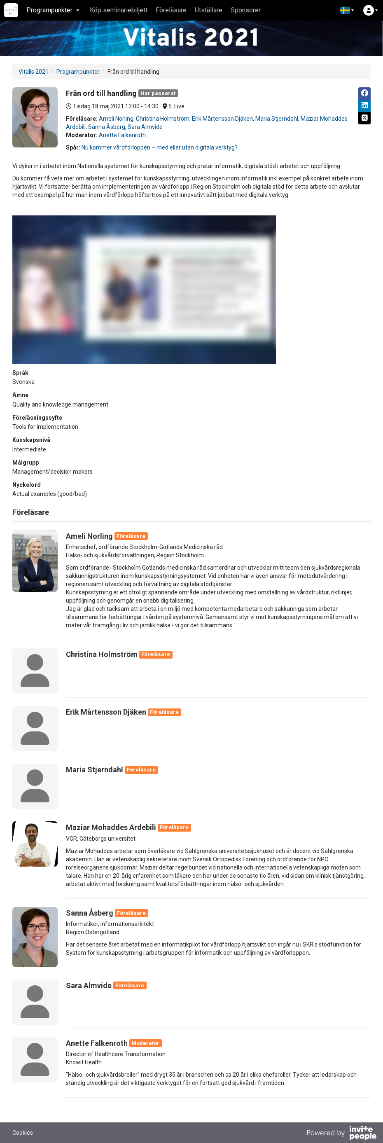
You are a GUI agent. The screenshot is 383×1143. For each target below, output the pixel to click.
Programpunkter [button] (52, 10)
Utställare (208, 10)
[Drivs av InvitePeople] (341, 1134)
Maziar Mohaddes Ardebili (111, 827)
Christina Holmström (162, 118)
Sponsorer (246, 10)
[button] (347, 10)
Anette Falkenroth (122, 135)
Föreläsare (171, 10)
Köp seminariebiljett (118, 10)
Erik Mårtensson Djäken (222, 118)
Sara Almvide (145, 127)
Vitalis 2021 (34, 71)
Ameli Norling (116, 118)
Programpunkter (78, 71)
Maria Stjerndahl (276, 118)
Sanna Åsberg (106, 127)
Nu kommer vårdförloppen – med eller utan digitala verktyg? (160, 147)
